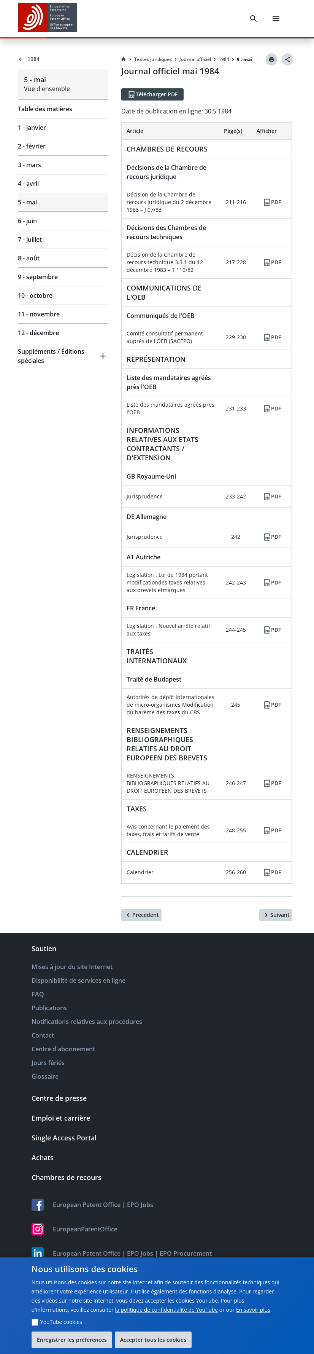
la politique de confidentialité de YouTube (166, 1309)
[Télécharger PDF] (152, 94)
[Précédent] (141, 915)
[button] (63, 356)
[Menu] (276, 19)
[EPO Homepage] (47, 18)
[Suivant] (275, 915)
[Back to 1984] (63, 59)
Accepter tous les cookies (153, 1339)
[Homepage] (124, 59)
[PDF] (272, 202)
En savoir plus (253, 1309)
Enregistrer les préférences (72, 1339)
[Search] (253, 19)
